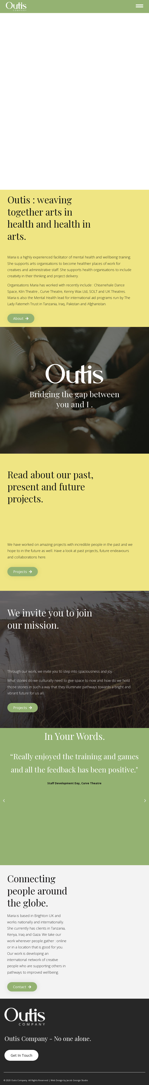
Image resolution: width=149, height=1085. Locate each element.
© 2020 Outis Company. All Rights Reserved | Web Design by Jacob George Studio (46, 1080)
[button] (4, 801)
